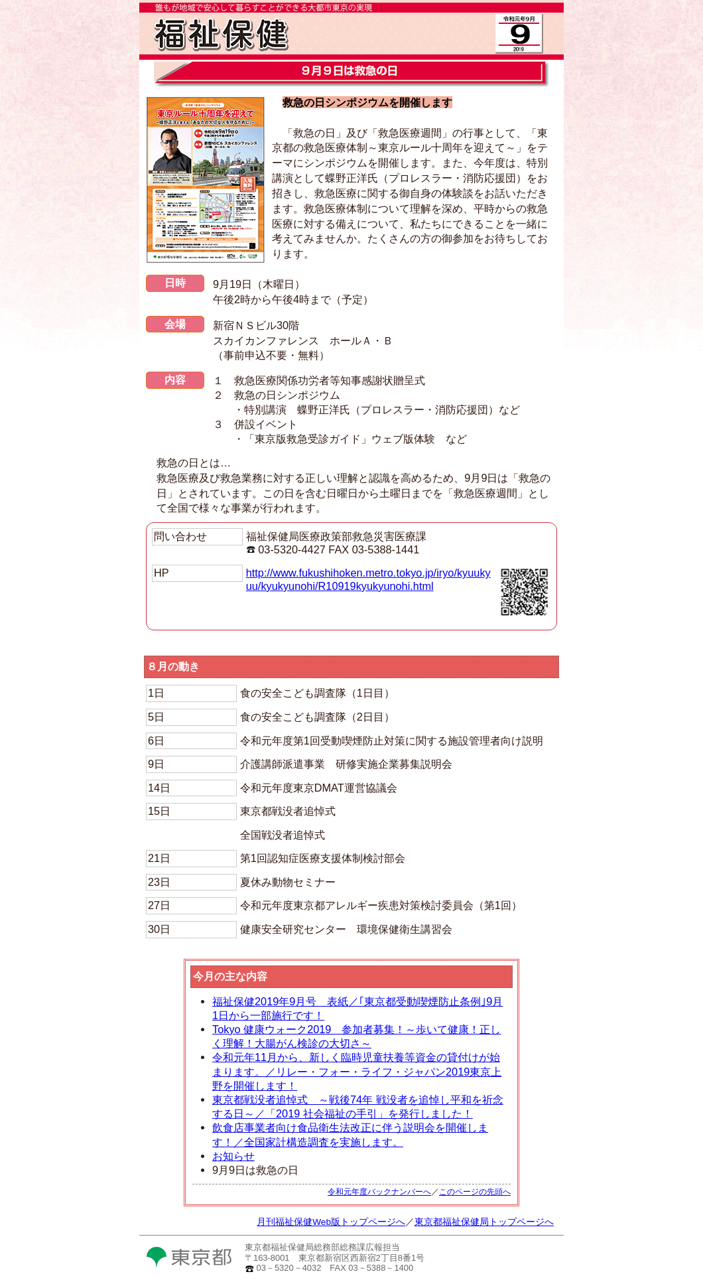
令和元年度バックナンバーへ (379, 1191)
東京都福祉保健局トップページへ (484, 1222)
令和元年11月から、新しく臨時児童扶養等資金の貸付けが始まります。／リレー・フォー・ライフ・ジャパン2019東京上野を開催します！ (356, 1071)
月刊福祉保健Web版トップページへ (331, 1222)
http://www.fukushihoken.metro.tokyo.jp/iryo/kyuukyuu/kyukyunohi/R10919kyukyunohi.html (368, 579)
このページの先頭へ (475, 1191)
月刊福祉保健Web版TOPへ (285, 53)
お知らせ (233, 1156)
